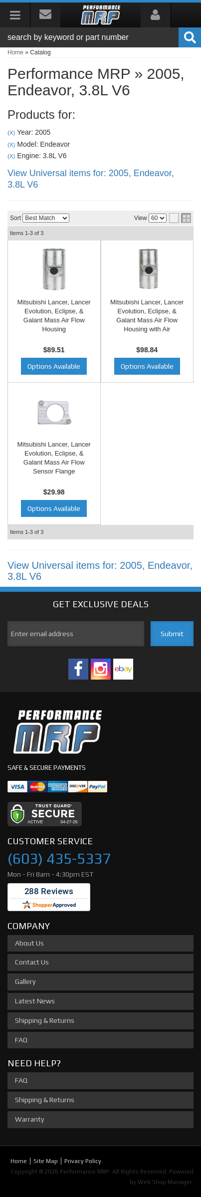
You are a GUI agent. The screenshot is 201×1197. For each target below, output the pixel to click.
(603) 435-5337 (59, 858)
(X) (11, 132)
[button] (100, 37)
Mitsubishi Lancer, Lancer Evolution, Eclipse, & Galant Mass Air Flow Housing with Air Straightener (147, 320)
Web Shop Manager (165, 1182)
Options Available (53, 366)
